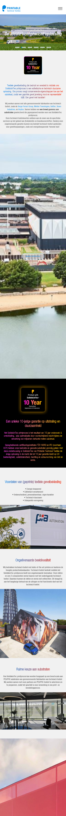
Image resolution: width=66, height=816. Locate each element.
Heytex (21, 112)
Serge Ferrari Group (25, 109)
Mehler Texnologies (41, 109)
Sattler (53, 109)
